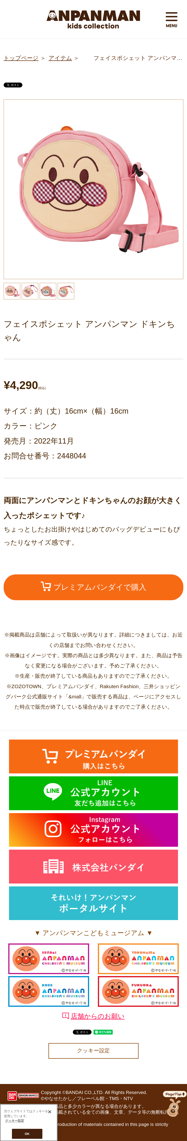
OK (27, 1135)
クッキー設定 (93, 1051)
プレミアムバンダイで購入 (93, 586)
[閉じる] (49, 1112)
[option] (93, 189)
